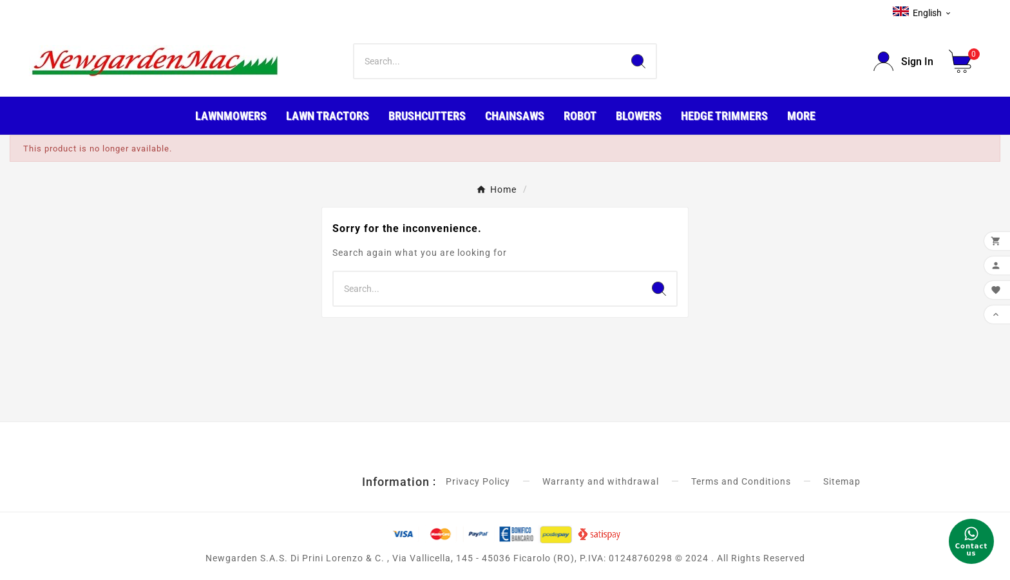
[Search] (488, 61)
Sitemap (842, 481)
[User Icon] (903, 62)
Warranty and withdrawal (600, 481)
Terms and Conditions (741, 481)
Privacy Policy (478, 481)
